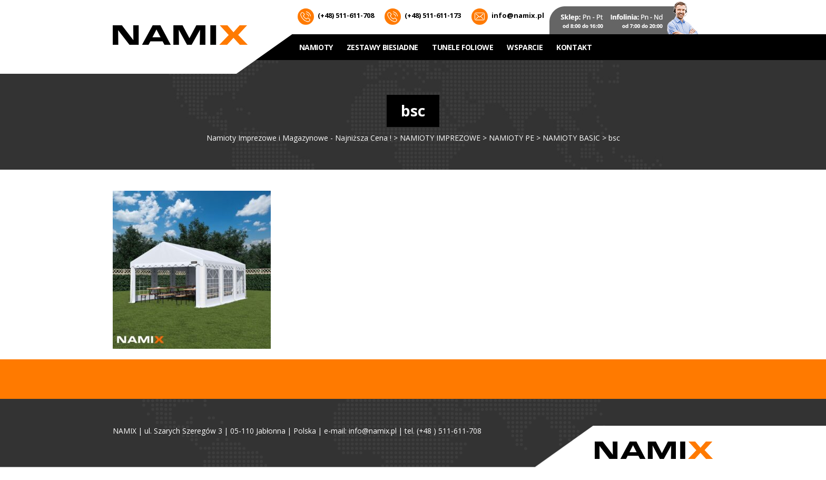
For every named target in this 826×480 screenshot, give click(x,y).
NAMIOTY (316, 47)
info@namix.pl (507, 16)
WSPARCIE (525, 47)
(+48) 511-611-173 (423, 16)
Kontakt (574, 47)
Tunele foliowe (462, 47)
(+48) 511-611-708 (336, 16)
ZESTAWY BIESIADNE (382, 47)
